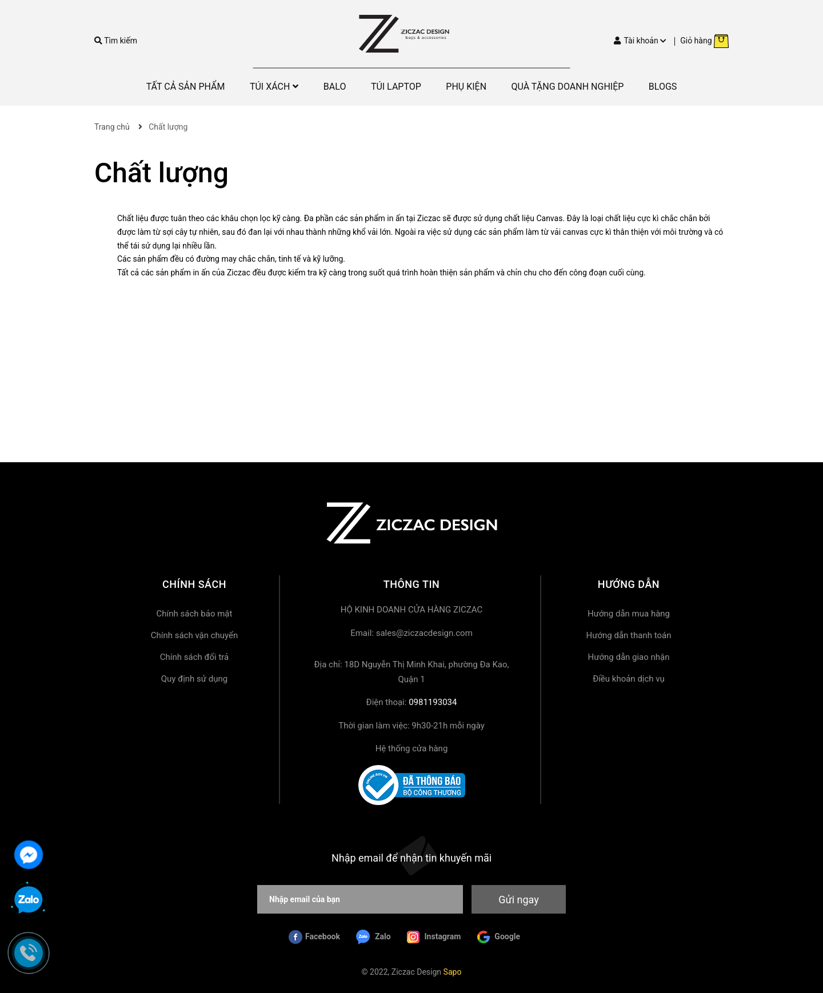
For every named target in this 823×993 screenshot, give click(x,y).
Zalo (373, 937)
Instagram (434, 937)
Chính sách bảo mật (195, 613)
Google (498, 937)
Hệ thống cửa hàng (411, 748)
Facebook (314, 937)
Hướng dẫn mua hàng (629, 613)
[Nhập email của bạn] (360, 899)
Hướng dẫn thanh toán (629, 635)
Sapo (453, 971)
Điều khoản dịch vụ (629, 679)
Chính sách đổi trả (194, 657)
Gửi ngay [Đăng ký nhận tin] (518, 900)
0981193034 (433, 702)
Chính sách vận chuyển (194, 635)
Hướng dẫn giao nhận (628, 657)
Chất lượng (161, 173)
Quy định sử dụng (194, 679)
